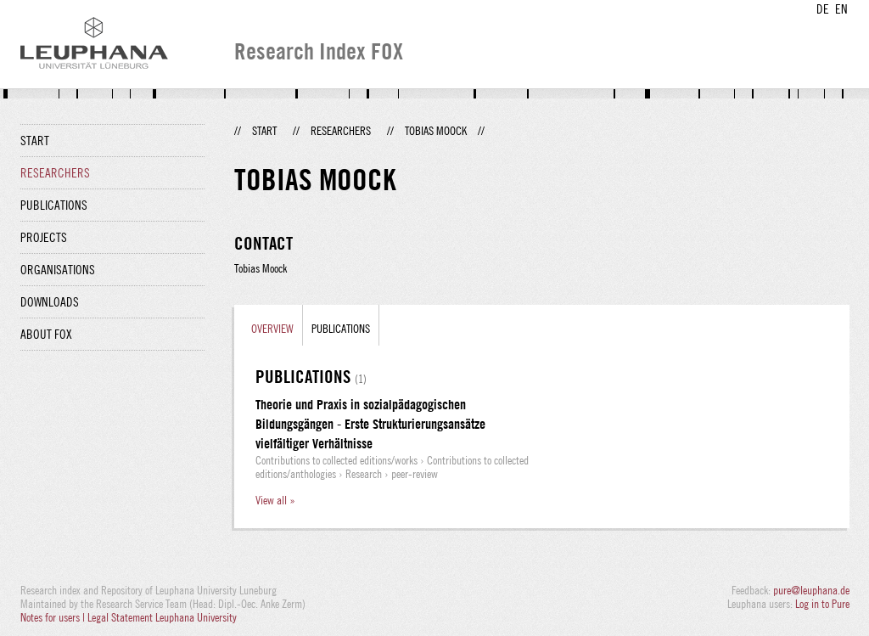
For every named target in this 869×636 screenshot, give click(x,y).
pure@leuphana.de (811, 590)
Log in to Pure (822, 604)
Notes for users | (53, 617)
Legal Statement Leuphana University (162, 617)
